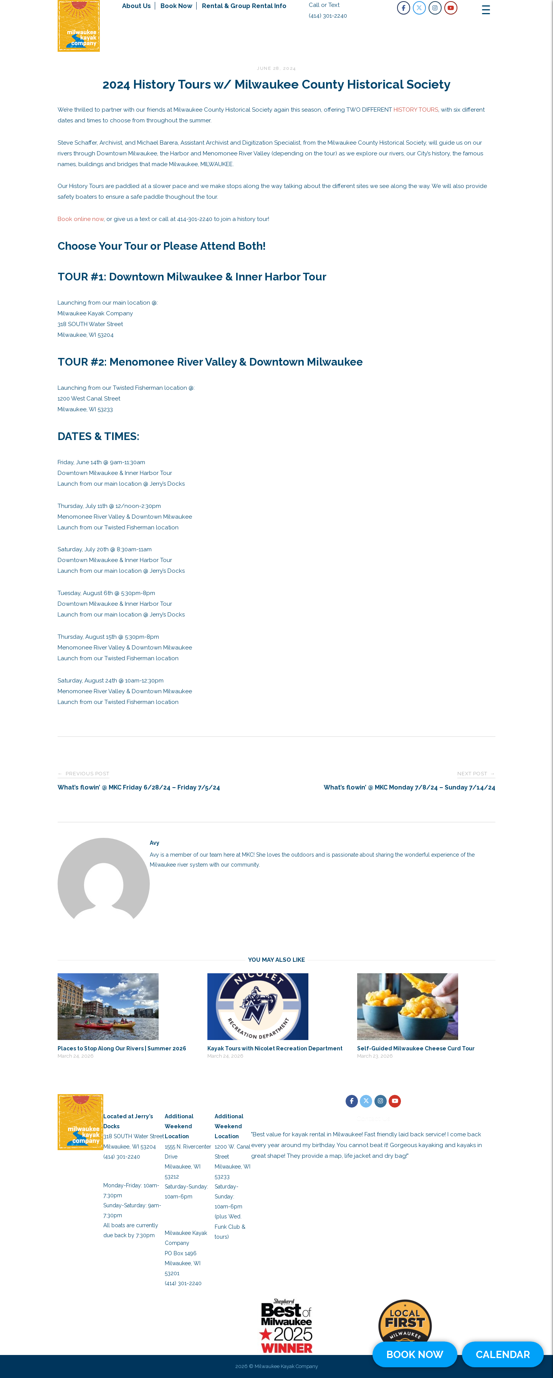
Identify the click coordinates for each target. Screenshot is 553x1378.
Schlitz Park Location (187, 1101)
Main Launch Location (125, 1101)
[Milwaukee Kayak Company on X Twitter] (419, 8)
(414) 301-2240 (328, 15)
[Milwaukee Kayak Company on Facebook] (403, 8)
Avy (154, 843)
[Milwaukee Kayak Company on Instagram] (435, 8)
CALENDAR (503, 1354)
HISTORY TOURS (416, 109)
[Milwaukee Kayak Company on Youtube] (450, 8)
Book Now (176, 6)
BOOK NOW (415, 1354)
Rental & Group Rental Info (244, 6)
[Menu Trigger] (485, 9)
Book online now (81, 219)
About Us (136, 6)
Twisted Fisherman (233, 1101)
